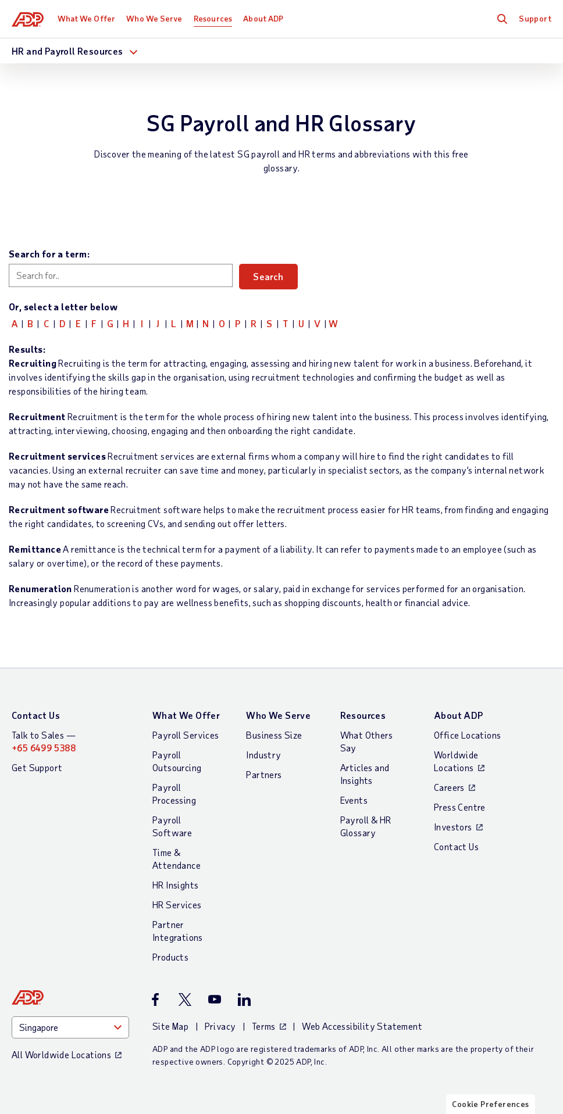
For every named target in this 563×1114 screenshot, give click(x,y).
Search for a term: (49, 253)
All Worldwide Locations (61, 1054)
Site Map (170, 1025)
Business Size (274, 734)
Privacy (220, 1025)
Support (535, 18)
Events (354, 799)
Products (170, 956)
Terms (264, 1025)
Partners (264, 774)
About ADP (263, 18)
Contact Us (36, 715)
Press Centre (460, 806)
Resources (213, 18)
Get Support (37, 767)
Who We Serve (154, 18)
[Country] (70, 1027)
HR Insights (175, 884)
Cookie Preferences (490, 1104)
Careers (449, 787)
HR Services (176, 904)
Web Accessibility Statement (362, 1025)
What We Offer (86, 18)
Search (270, 276)
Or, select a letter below (63, 306)
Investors (453, 826)
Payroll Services (185, 734)
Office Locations (467, 734)
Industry (263, 754)
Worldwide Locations (456, 761)
